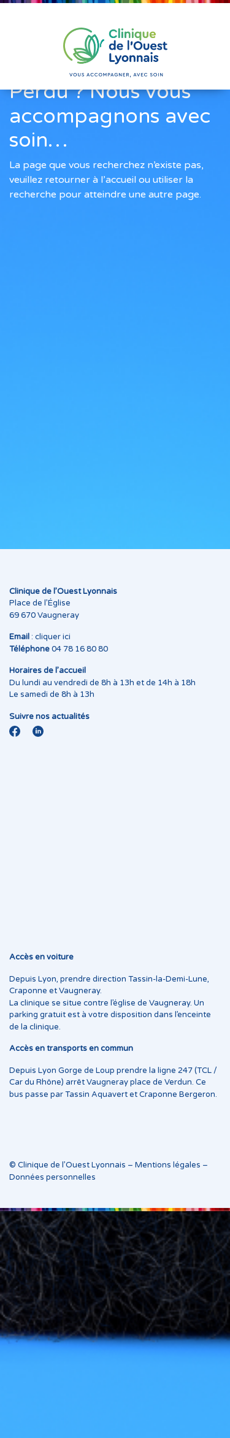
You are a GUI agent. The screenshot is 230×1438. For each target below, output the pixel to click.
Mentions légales (168, 1165)
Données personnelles (52, 1177)
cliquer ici (53, 637)
